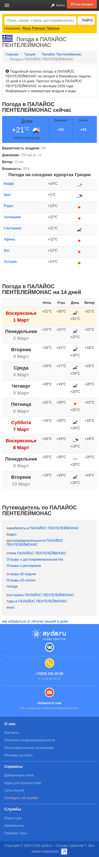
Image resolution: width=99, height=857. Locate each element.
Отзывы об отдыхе (21, 574)
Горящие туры (15, 833)
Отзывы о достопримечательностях (34, 559)
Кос (6, 250)
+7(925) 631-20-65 (49, 673)
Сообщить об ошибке (21, 798)
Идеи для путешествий (22, 783)
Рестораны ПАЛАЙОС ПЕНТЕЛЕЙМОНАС (40, 595)
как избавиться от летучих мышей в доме (35, 621)
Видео (11, 534)
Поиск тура (13, 818)
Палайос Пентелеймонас (61, 54)
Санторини (12, 228)
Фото (10, 607)
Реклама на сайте (18, 755)
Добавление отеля (19, 775)
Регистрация (82, 4)
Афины (9, 239)
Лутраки (10, 261)
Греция (30, 54)
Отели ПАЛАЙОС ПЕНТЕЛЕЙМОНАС (36, 553)
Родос (9, 206)
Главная (11, 54)
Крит (7, 195)
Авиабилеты (14, 825)
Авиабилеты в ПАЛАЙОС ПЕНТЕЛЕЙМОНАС (42, 528)
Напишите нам (50, 703)
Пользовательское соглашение (29, 748)
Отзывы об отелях (21, 580)
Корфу (9, 183)
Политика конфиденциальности (29, 740)
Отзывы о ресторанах (23, 565)
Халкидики (12, 217)
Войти (56, 5)
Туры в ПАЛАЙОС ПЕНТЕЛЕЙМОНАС (36, 601)
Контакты (11, 732)
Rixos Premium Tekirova (40, 28)
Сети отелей (14, 790)
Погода (12, 586)
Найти (87, 20)
